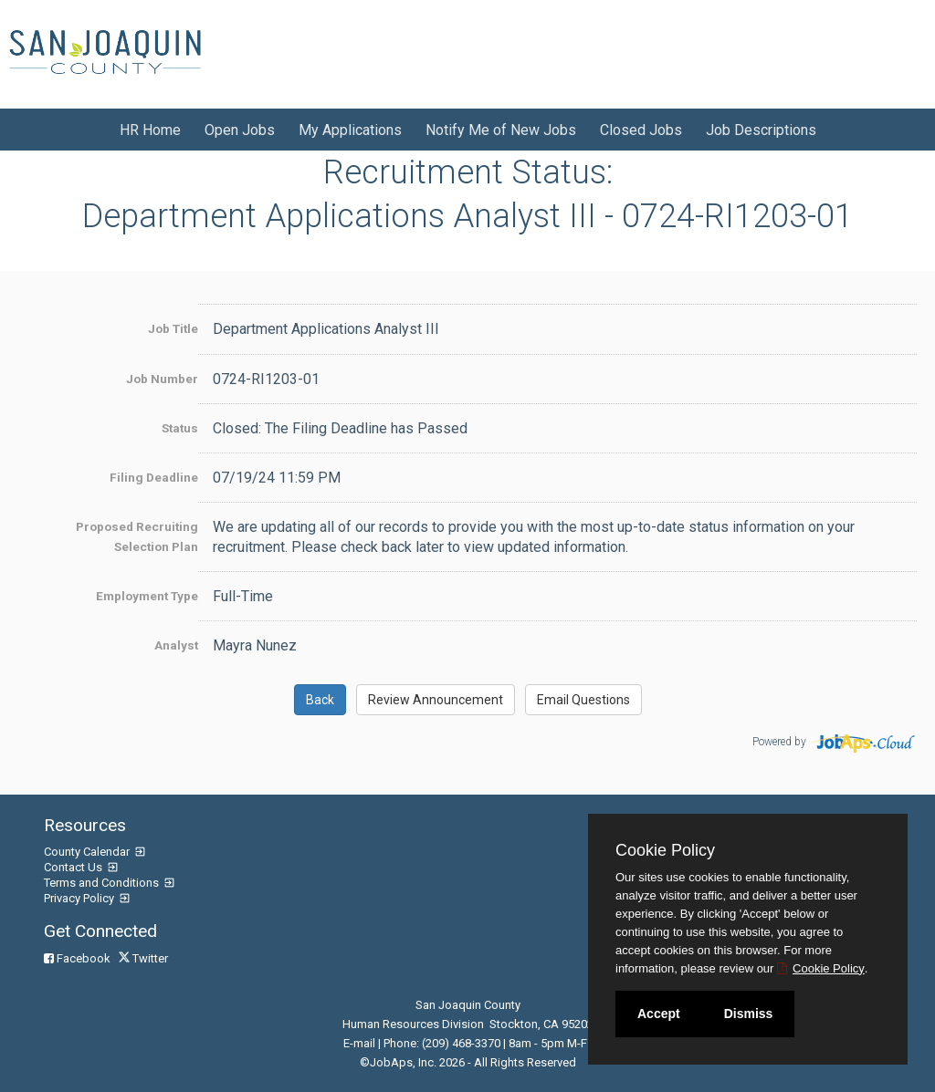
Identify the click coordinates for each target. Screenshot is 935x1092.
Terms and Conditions (103, 882)
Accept (658, 1013)
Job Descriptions (761, 130)
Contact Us (74, 867)
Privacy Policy (80, 898)
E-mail (359, 1043)
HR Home (150, 130)
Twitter (145, 958)
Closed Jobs (641, 130)
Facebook (78, 958)
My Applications (350, 130)
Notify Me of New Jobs (500, 130)
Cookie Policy (665, 850)
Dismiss (748, 1013)
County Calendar (88, 851)
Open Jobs (240, 130)
